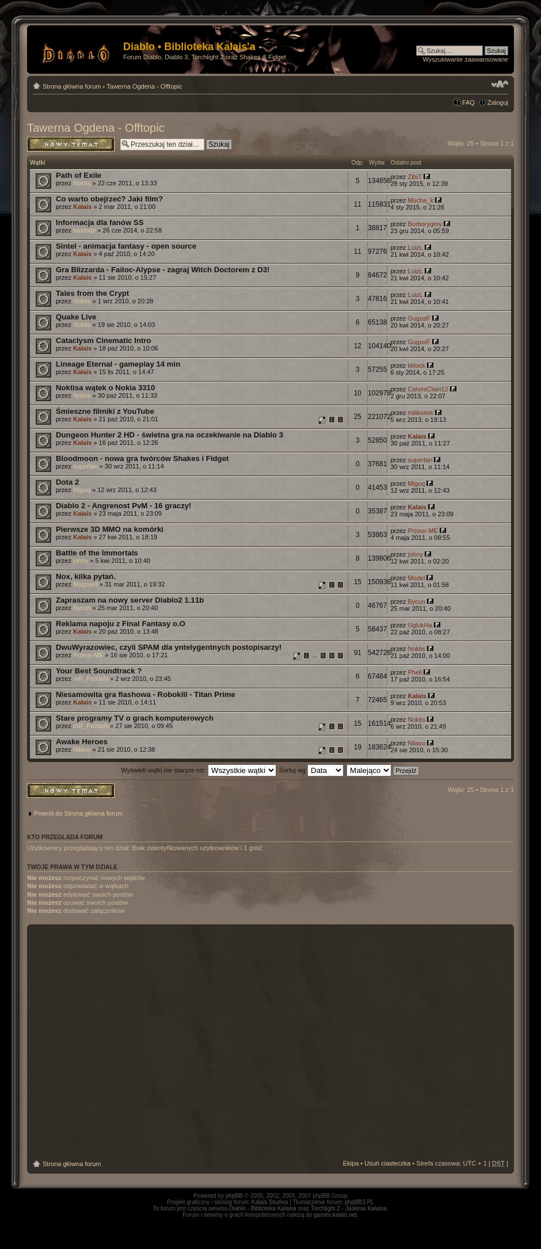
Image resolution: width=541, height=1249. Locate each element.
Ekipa (351, 1163)
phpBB (234, 1196)
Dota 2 (67, 482)
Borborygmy (424, 223)
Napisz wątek (71, 144)
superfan (85, 466)
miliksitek (420, 412)
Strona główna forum (72, 86)
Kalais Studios (270, 1202)
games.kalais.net (335, 1215)
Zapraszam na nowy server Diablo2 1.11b (130, 600)
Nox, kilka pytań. (86, 576)
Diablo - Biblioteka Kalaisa (263, 1208)
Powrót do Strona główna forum (78, 813)
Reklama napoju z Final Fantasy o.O (120, 623)
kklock (416, 365)
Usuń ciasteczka (387, 1163)
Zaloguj (497, 102)
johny (80, 560)
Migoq (81, 489)
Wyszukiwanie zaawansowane (465, 59)
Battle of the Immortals (97, 553)
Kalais (82, 206)
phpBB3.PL (359, 1202)
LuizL (414, 247)
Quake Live (76, 317)
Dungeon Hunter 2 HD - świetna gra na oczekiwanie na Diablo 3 (169, 435)
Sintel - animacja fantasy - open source (126, 246)
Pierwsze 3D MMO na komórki (109, 529)
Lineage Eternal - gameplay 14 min (118, 364)
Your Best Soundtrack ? (99, 671)
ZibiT (414, 176)
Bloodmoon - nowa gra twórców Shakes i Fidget (142, 458)
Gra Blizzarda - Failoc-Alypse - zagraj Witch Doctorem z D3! (162, 269)
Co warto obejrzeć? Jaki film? (109, 199)
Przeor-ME (422, 530)
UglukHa (419, 625)
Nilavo (82, 749)
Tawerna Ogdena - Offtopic (144, 86)
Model (416, 577)
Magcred (85, 584)
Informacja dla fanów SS (99, 222)
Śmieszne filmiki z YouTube (105, 411)
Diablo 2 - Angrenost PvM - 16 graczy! (123, 505)
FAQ (468, 102)
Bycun (82, 607)
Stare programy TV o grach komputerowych (135, 718)
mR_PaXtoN (90, 678)
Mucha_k (420, 200)
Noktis (82, 183)
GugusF (418, 318)
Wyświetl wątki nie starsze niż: (198, 770)
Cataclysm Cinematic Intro (103, 340)
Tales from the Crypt (92, 293)
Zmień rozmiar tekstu (500, 84)
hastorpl (84, 230)
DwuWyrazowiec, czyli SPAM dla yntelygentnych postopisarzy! (168, 647)
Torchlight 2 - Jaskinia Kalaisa (349, 1208)
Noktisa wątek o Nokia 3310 (105, 387)
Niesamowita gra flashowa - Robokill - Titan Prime (145, 694)
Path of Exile (78, 175)
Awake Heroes (82, 741)
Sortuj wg (311, 770)
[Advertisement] (112, 1042)
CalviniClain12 (427, 389)
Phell (414, 672)
